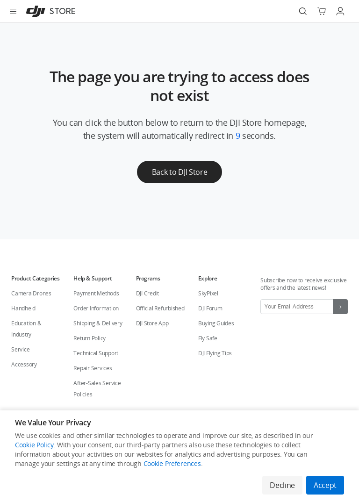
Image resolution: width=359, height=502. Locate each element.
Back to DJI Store (180, 172)
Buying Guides (216, 323)
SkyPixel (208, 293)
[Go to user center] (340, 11)
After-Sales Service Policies (97, 388)
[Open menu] (13, 11)
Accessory (24, 364)
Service (20, 349)
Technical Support (95, 353)
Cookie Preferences (172, 463)
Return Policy (89, 338)
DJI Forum (210, 308)
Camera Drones (31, 293)
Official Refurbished (160, 308)
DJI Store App (152, 323)
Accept (325, 485)
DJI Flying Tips (215, 353)
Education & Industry (26, 328)
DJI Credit (147, 293)
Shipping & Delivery (97, 323)
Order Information (96, 308)
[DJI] (48, 11)
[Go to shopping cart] (321, 11)
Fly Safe (207, 338)
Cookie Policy (34, 444)
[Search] (303, 11)
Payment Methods (96, 293)
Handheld (23, 308)
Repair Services (92, 368)
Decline (282, 485)
